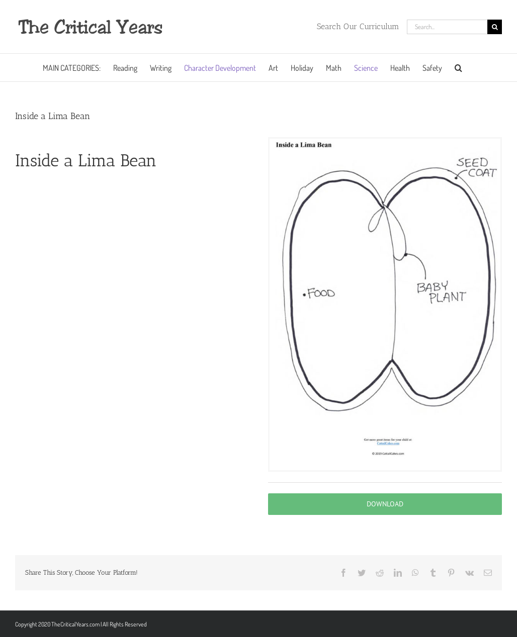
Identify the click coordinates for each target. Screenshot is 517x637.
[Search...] (447, 27)
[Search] (494, 27)
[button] (458, 67)
